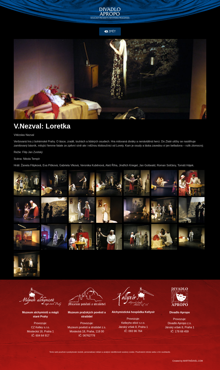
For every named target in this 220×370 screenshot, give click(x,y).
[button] (110, 31)
